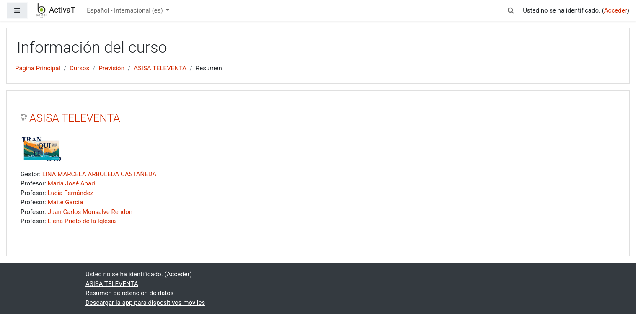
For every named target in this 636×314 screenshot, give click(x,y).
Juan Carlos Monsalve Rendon (90, 212)
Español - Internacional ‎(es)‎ (125, 10)
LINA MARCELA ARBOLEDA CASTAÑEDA (99, 174)
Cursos (79, 68)
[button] (511, 10)
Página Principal (37, 68)
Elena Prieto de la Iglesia (82, 221)
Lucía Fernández (70, 193)
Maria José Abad (71, 183)
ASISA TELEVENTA (160, 68)
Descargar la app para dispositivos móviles (145, 302)
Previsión (111, 68)
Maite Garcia (65, 202)
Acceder (615, 10)
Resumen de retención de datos (129, 293)
